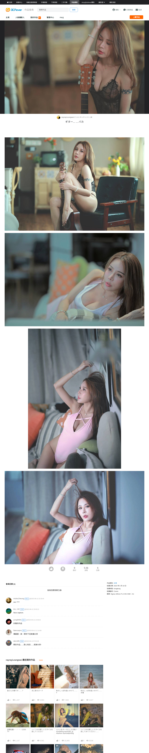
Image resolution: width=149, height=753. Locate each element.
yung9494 (17, 620)
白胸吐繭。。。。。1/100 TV (16, 730)
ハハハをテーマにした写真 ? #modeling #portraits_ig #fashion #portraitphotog (66, 731)
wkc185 (16, 641)
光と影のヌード (37, 691)
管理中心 (50, 17)
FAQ (62, 17)
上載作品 (136, 17)
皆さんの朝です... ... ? (15, 691)
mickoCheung (18, 599)
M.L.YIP (16, 609)
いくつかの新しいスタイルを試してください (42, 730)
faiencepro (17, 630)
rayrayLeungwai (65, 117)
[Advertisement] (74, 131)
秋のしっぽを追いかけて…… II (66, 691)
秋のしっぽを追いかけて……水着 (91, 692)
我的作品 (35, 17)
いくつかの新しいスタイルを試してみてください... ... (91, 730)
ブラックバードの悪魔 (64, 748)
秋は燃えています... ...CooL (91, 748)
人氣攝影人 (20, 17)
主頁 (8, 17)
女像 (115, 583)
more (41, 660)
